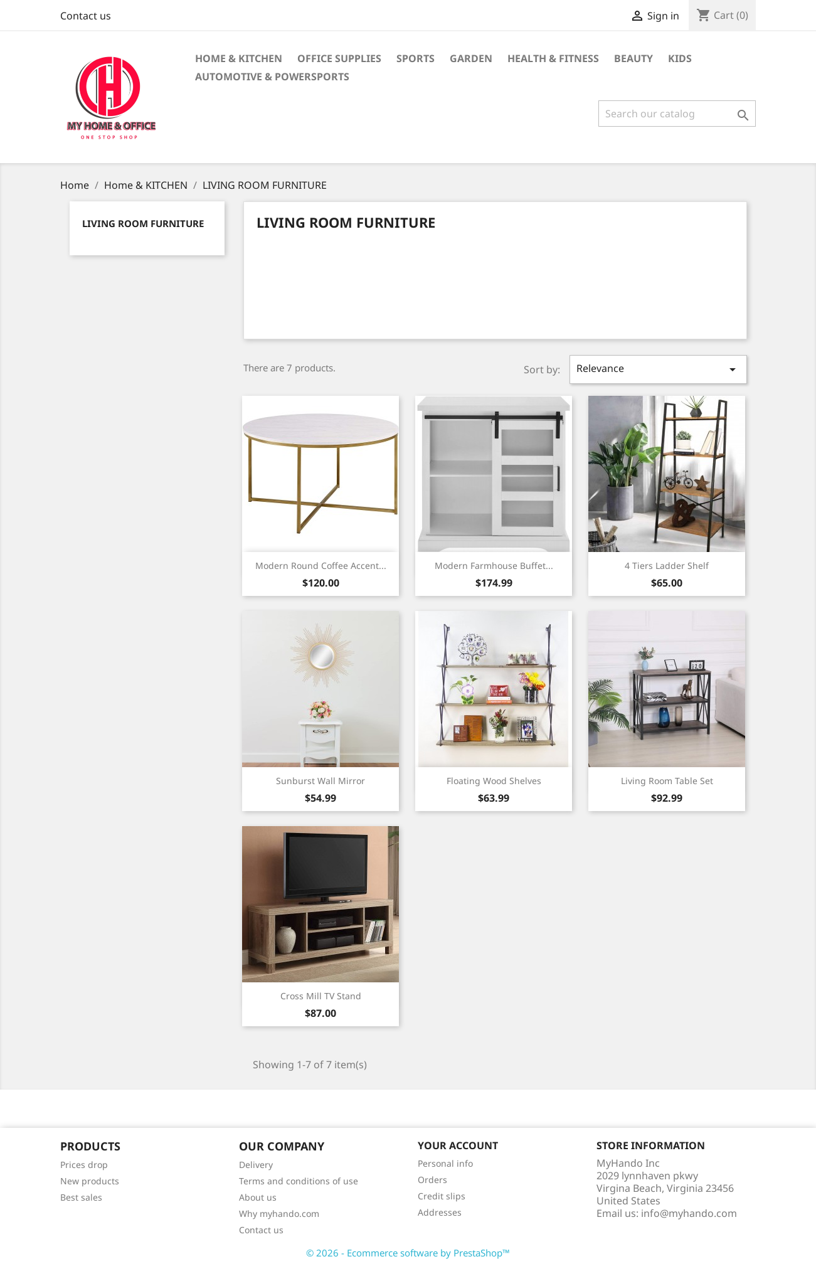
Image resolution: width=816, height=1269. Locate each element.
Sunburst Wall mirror (320, 781)
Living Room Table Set (667, 781)
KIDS (680, 58)
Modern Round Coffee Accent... (320, 565)
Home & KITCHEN (238, 58)
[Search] (677, 113)
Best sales (81, 1197)
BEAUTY (633, 58)
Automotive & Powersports (272, 76)
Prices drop (84, 1165)
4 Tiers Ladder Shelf (667, 565)
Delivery (256, 1165)
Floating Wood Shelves (494, 781)
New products (89, 1181)
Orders (432, 1180)
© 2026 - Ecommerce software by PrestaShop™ (408, 1252)
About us (258, 1197)
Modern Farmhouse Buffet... (494, 565)
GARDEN (471, 58)
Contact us (85, 16)
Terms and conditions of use (298, 1181)
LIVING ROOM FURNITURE (143, 223)
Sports (415, 58)
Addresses (440, 1212)
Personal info (445, 1163)
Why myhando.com (279, 1213)
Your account (458, 1145)
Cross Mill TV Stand (320, 996)
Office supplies (339, 58)
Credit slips (441, 1196)
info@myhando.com (689, 1213)
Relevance (657, 369)
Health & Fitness (553, 58)
